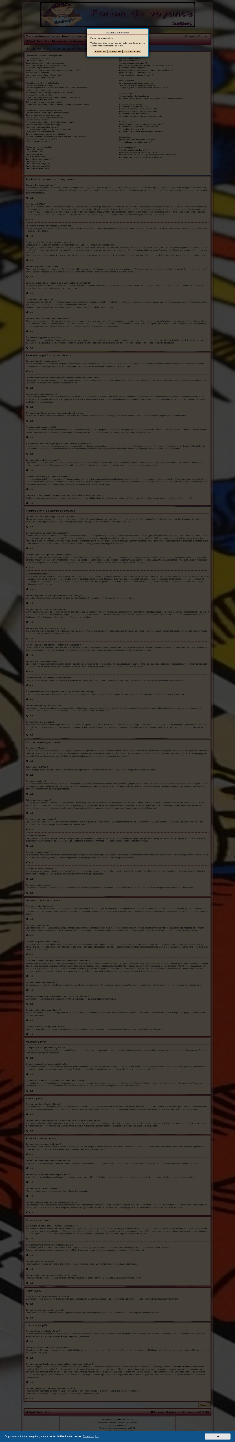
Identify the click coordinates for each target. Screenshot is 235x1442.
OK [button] (217, 1436)
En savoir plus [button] (91, 1436)
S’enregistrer (115, 51)
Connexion (100, 51)
